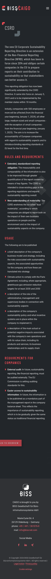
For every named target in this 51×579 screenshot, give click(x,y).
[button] (47, 8)
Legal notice (19, 564)
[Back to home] (16, 8)
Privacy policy (31, 564)
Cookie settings (25, 569)
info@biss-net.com (28, 530)
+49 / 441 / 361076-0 (29, 526)
